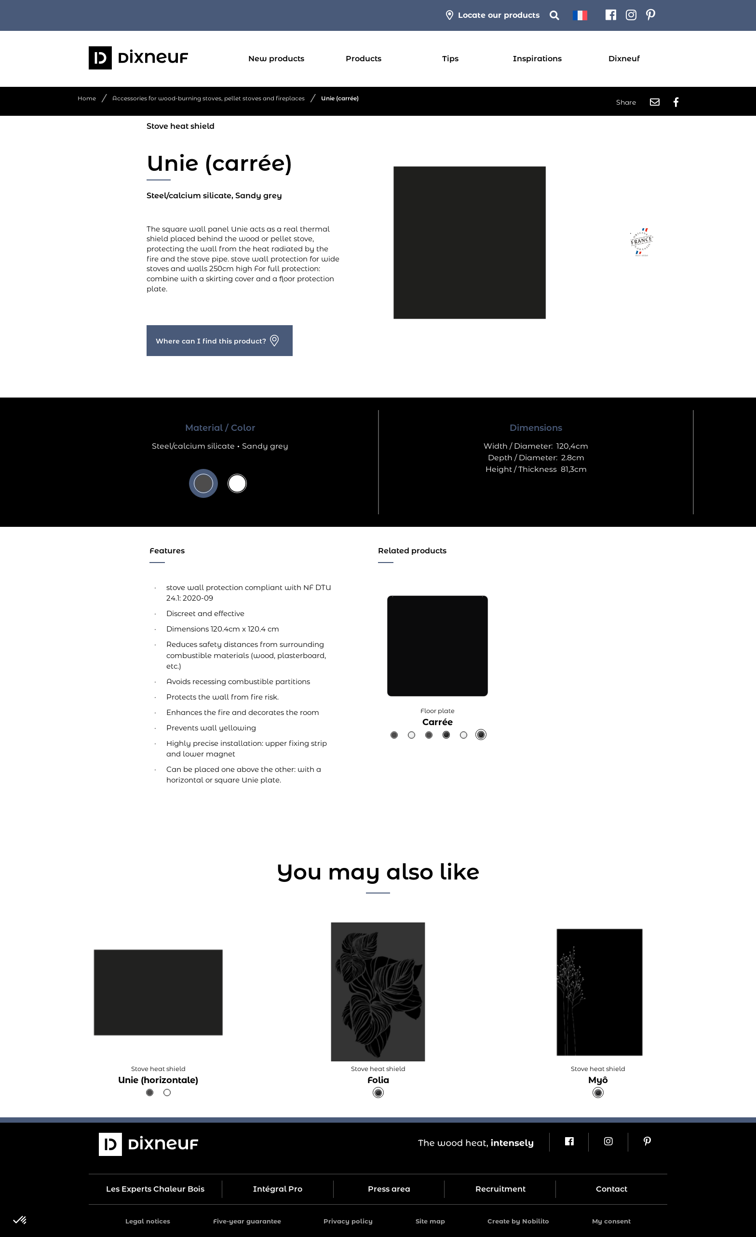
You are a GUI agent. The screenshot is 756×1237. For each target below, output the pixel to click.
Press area (389, 1189)
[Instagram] (631, 15)
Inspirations (537, 58)
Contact (611, 1189)
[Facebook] (611, 15)
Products (363, 58)
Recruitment (500, 1189)
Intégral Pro (277, 1189)
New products (276, 58)
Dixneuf (624, 58)
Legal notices (147, 1221)
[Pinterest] (650, 15)
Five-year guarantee (247, 1221)
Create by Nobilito (518, 1221)
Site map (430, 1221)
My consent (611, 1221)
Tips (450, 58)
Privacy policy (348, 1221)
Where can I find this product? (211, 341)
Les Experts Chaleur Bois (155, 1189)
